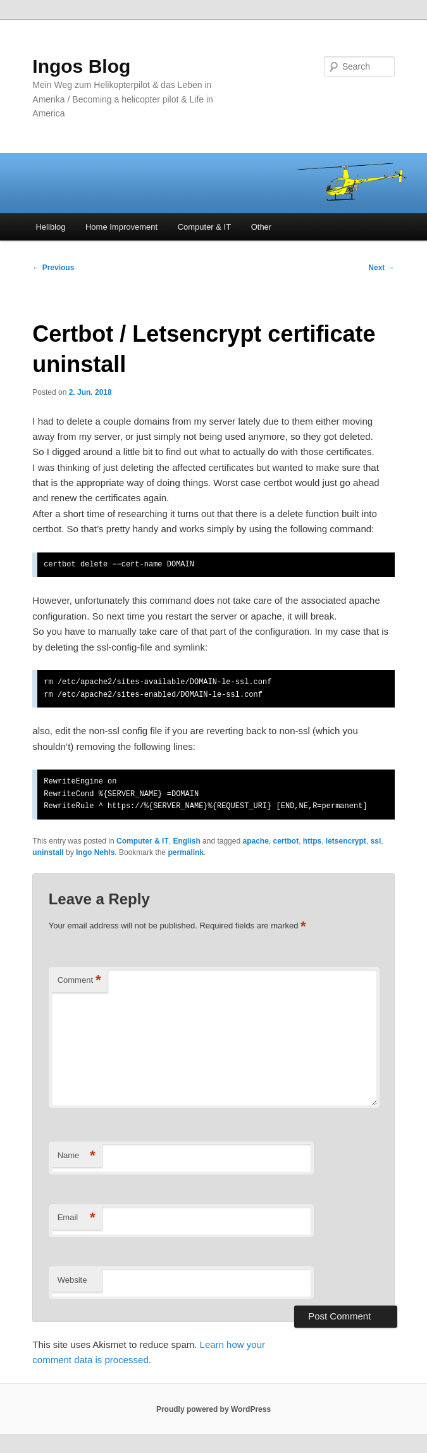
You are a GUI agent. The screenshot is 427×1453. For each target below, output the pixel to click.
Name (77, 1156)
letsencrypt (346, 841)
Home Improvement (121, 227)
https (312, 841)
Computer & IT (205, 227)
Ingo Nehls (95, 852)
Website (72, 1280)
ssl (376, 841)
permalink (186, 852)
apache (255, 841)
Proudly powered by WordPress (213, 1409)
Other (261, 227)
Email (77, 1218)
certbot (286, 841)
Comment (79, 980)
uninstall (47, 852)
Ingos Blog (81, 66)
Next (381, 267)
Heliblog (50, 227)
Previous (53, 267)
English (186, 841)
